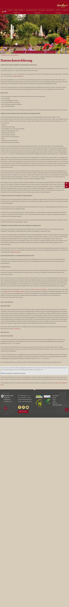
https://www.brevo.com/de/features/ (39, 289)
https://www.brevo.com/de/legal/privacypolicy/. (15, 291)
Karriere (54, 397)
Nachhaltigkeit (55, 395)
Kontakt (59, 13)
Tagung (65, 10)
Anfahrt (54, 401)
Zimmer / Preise (19, 10)
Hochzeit (17, 13)
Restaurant (50, 10)
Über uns (38, 13)
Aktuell (9, 10)
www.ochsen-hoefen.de (27, 401)
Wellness (42, 10)
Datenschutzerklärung (57, 404)
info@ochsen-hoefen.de (18, 76)
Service (54, 399)
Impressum (54, 402)
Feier (58, 10)
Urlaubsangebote (31, 10)
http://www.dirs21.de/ (16, 328)
